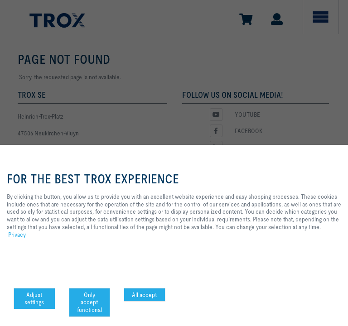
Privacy (17, 234)
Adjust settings (34, 298)
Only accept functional (89, 302)
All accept (144, 294)
